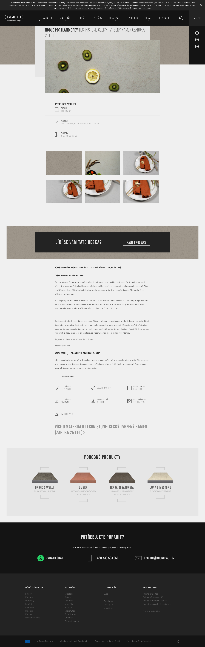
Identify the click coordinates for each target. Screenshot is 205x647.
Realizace (115, 18)
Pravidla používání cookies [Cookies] (138, 641)
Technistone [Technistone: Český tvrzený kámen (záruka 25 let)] (70, 614)
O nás (149, 18)
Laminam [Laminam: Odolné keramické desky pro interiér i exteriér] (69, 600)
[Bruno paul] (14, 18)
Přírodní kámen (72, 621)
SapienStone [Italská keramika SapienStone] (70, 610)
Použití (83, 18)
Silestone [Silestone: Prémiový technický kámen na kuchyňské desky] (69, 593)
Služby (98, 18)
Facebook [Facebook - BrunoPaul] (108, 601)
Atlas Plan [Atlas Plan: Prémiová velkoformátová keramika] (69, 604)
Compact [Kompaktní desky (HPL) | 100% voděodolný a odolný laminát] (69, 617)
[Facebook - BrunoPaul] (197, 33)
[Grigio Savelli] (45, 482)
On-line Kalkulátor (152, 611)
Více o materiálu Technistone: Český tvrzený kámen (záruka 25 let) (101, 430)
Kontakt (164, 18)
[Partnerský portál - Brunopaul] (179, 18)
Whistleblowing (32, 617)
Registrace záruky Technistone (157, 604)
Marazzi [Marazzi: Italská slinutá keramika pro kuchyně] (68, 607)
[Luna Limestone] (160, 482)
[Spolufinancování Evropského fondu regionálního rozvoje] (27, 641)
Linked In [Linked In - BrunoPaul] (108, 608)
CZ (194, 18)
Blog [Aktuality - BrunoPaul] (106, 593)
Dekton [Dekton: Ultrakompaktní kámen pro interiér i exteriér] (68, 597)
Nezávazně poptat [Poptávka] (68, 376)
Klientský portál (150, 593)
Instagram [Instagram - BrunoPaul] (108, 604)
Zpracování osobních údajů (107, 641)
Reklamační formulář (153, 597)
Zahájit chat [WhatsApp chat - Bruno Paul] (50, 558)
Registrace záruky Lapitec (155, 600)
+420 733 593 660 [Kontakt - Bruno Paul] (102, 558)
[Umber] (83, 484)
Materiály (66, 18)
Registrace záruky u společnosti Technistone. (74, 339)
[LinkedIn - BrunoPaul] (197, 47)
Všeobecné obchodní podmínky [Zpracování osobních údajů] (74, 641)
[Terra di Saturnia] (122, 484)
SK (199, 18)
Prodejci (133, 18)
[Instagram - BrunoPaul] (197, 40)
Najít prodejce (136, 242)
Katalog (47, 18)
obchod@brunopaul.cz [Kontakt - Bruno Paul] (155, 558)
